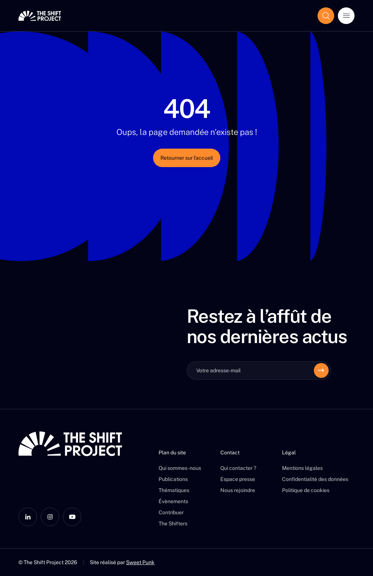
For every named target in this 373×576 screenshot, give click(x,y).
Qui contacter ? (238, 468)
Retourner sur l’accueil (186, 158)
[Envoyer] (321, 370)
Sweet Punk (140, 562)
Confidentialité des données (315, 479)
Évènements (173, 501)
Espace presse (237, 479)
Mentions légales (302, 468)
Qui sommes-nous (180, 468)
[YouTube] (72, 517)
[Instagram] (50, 517)
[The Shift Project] (39, 16)
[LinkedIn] (27, 517)
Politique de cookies (305, 490)
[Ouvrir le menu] (346, 15)
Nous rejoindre (237, 490)
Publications (173, 479)
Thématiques (174, 490)
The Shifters (173, 523)
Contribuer (171, 512)
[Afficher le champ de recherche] (326, 15)
